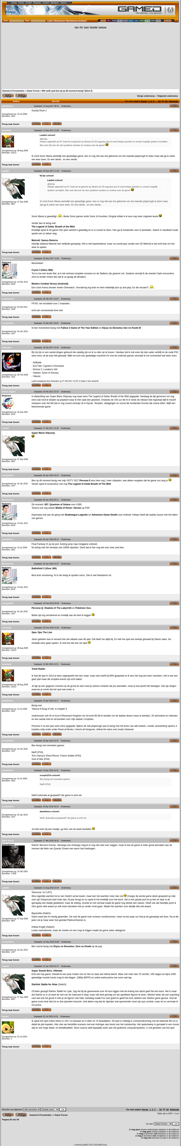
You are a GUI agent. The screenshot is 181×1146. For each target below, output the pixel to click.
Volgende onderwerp (167, 96)
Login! (50, 21)
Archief (29, 3)
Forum (21, 3)
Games (64, 3)
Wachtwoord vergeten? (76, 21)
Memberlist (93, 27)
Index (76, 27)
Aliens (58, 1021)
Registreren (59, 21)
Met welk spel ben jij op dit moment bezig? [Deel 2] (67, 91)
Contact (46, 3)
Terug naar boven (10, 124)
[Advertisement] (90, 58)
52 (159, 101)
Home (14, 3)
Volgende (173, 101)
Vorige (144, 101)
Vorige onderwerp (146, 96)
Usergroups (102, 27)
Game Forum (33, 91)
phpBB (85, 1145)
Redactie (37, 3)
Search (86, 27)
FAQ (81, 27)
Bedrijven (55, 3)
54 (166, 101)
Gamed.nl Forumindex (13, 91)
